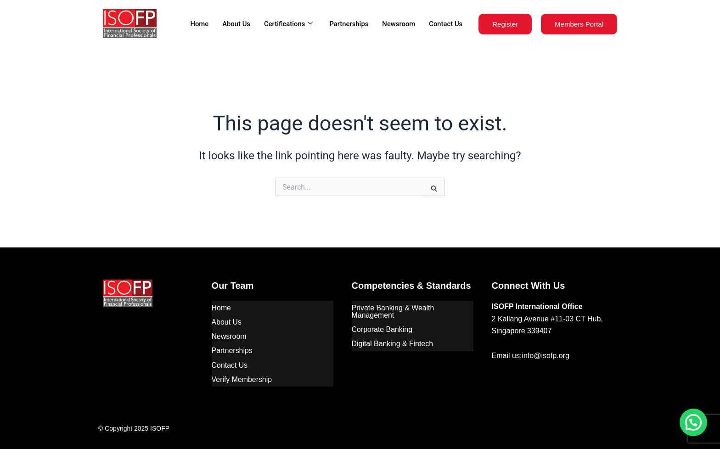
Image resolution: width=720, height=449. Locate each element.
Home (197, 24)
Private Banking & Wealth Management (393, 311)
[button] (693, 422)
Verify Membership (242, 376)
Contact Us (445, 24)
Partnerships (348, 24)
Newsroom (398, 24)
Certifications (286, 24)
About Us (234, 24)
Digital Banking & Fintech (393, 342)
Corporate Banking (382, 328)
